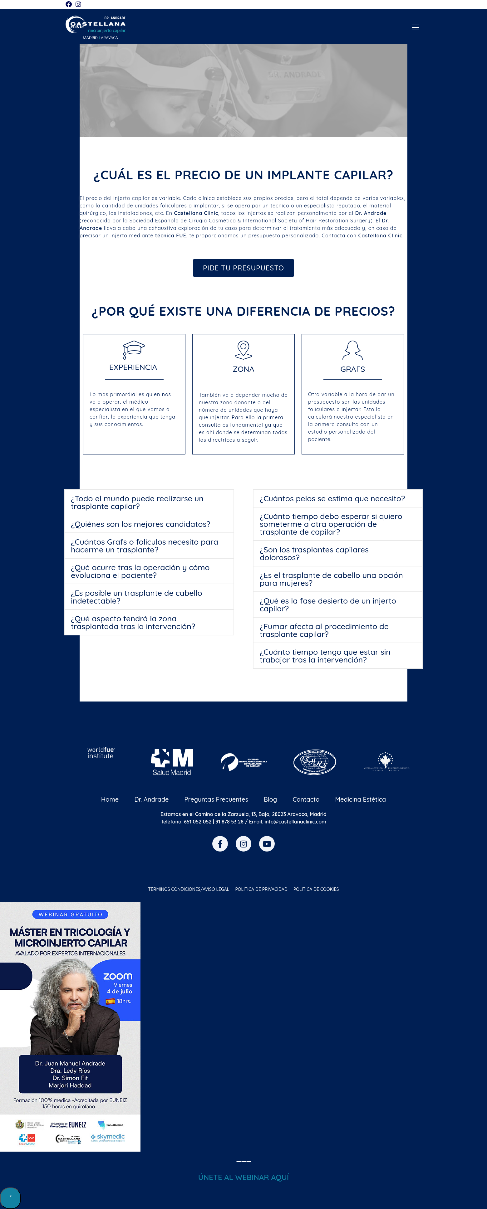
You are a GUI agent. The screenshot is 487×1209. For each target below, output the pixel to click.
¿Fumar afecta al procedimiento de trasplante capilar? (324, 630)
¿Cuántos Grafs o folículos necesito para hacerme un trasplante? (144, 545)
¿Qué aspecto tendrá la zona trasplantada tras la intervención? (133, 622)
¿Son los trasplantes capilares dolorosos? (314, 553)
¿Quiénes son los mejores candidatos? (140, 524)
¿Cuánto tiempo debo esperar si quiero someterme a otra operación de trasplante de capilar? (331, 524)
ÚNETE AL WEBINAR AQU (242, 1177)
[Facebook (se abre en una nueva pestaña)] (70, 4)
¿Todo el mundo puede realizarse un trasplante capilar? (137, 502)
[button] (149, 502)
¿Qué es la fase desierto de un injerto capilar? (328, 604)
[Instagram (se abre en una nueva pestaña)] (78, 4)
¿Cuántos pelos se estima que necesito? (332, 498)
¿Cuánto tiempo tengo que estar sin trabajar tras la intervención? (325, 655)
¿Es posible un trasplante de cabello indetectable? (136, 596)
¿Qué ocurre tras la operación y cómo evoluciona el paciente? (140, 571)
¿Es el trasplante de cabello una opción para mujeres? (331, 579)
